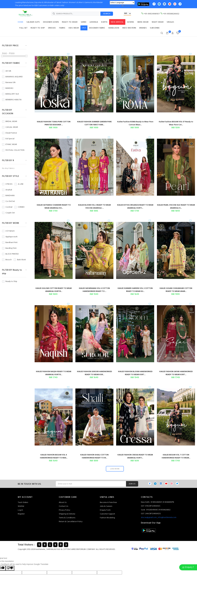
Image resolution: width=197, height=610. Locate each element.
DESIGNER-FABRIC (97, 28)
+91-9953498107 (150, 14)
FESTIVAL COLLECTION (13, 150)
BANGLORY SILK (10, 94)
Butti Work (20, 259)
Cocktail (7, 207)
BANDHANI (8, 195)
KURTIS (104, 22)
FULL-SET (23, 28)
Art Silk (6, 71)
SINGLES (170, 22)
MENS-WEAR (143, 22)
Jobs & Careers (106, 506)
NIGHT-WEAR (158, 22)
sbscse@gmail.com (149, 517)
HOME (20, 22)
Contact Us (63, 506)
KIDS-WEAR (74, 28)
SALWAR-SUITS (33, 22)
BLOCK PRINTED (10, 254)
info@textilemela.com (167, 517)
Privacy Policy (64, 510)
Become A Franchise (108, 502)
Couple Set (8, 212)
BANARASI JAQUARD (12, 76)
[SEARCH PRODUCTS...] (76, 14)
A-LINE (19, 184)
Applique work (10, 236)
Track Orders (23, 502)
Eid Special (8, 138)
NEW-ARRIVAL (117, 22)
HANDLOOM (113, 28)
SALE (84, 27)
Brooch (7, 259)
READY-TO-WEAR (69, 22)
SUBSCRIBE (155, 28)
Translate (126, 6)
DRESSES (52, 28)
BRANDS (143, 28)
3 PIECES (7, 184)
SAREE (83, 22)
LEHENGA (94, 22)
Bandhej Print (9, 248)
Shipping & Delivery (67, 514)
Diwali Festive (9, 133)
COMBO (19, 207)
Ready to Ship (9, 281)
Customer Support (107, 514)
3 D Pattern (8, 231)
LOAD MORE (114, 468)
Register (21, 514)
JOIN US (132, 483)
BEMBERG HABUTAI (11, 99)
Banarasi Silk (9, 82)
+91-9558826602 (169, 14)
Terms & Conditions (67, 517)
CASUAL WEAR (10, 127)
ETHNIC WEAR (9, 144)
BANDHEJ (7, 88)
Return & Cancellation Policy (70, 521)
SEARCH (106, 13)
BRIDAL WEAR (9, 121)
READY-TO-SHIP (38, 28)
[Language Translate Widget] (122, 3)
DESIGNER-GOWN (51, 22)
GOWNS (130, 22)
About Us (62, 502)
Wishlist (21, 506)
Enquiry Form (105, 510)
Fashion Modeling (107, 517)
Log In (20, 510)
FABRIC (62, 28)
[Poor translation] (10, 568)
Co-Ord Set (8, 201)
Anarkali (7, 189)
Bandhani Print (10, 242)
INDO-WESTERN (129, 28)
